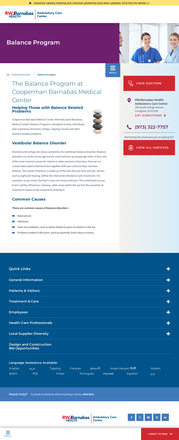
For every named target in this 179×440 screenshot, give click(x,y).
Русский (108, 373)
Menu (8, 434)
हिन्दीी (133, 368)
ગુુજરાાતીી (95, 368)
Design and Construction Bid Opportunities (30, 346)
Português (87, 373)
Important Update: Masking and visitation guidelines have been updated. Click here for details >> (91, 2)
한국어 (13, 373)
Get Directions (148, 115)
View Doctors (145, 83)
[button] (160, 434)
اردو (153, 373)
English (14, 368)
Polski (60, 373)
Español (132, 373)
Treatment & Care (21, 74)
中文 (35, 373)
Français (75, 368)
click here (88, 394)
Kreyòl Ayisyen (119, 368)
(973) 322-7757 (151, 127)
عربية (32, 368)
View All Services (148, 147)
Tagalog (55, 368)
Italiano (155, 368)
